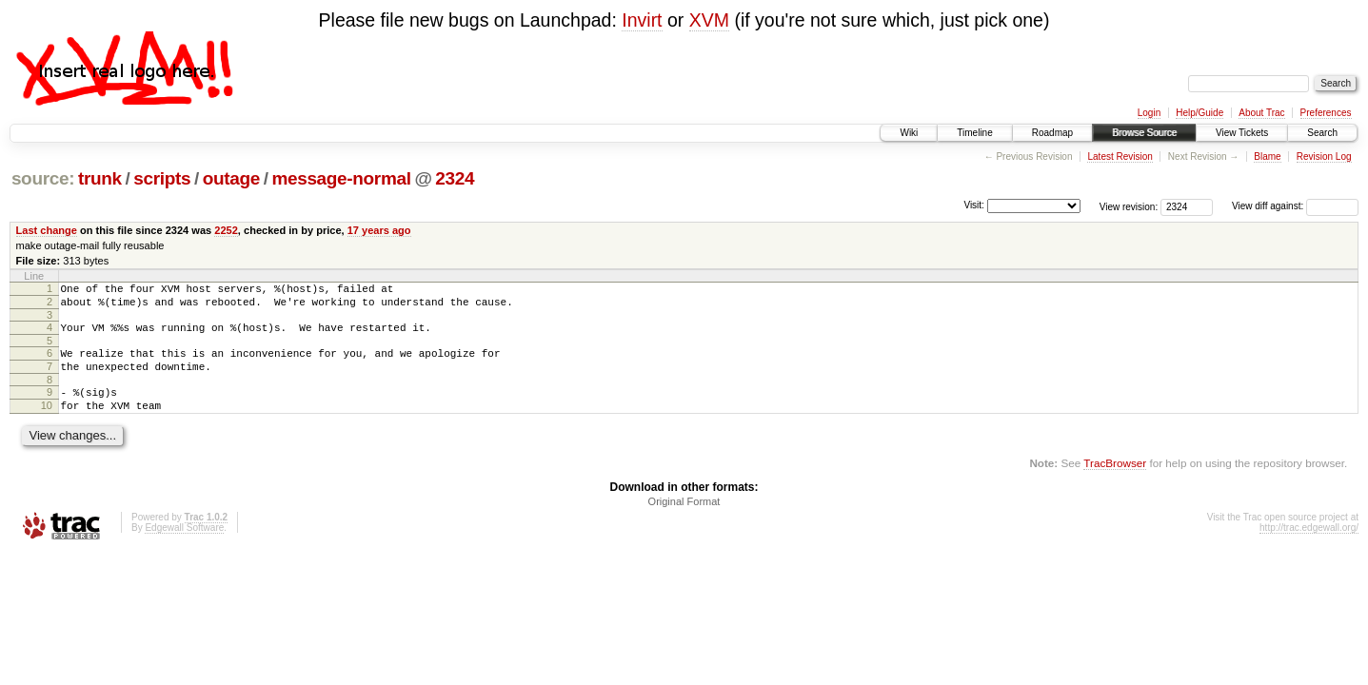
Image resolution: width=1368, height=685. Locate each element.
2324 (454, 178)
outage (231, 178)
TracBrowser (1114, 483)
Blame (1267, 156)
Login (1149, 113)
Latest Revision (1119, 156)
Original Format (684, 521)
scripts (161, 178)
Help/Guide (1199, 113)
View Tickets (1242, 132)
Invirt (642, 20)
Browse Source (1144, 132)
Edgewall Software (184, 547)
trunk (100, 178)
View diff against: (1295, 206)
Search (1322, 132)
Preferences (1326, 113)
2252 (226, 230)
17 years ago (379, 230)
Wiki (909, 132)
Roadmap (1052, 132)
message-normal (340, 178)
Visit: (973, 205)
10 (46, 422)
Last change (46, 230)
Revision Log (1324, 156)
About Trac (1261, 113)
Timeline (974, 132)
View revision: (1129, 206)
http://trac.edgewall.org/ (1308, 547)
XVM (709, 20)
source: (42, 178)
